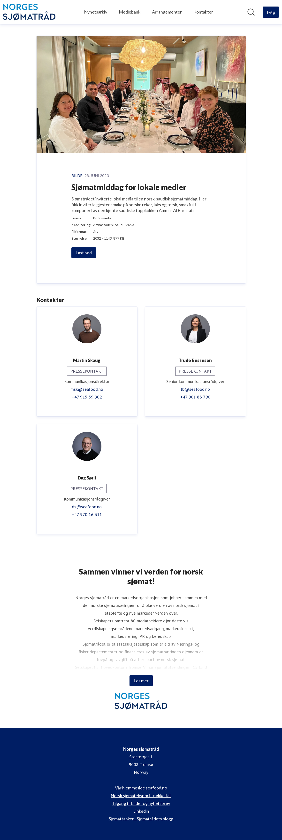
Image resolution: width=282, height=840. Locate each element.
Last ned (84, 252)
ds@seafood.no (87, 506)
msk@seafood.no (86, 389)
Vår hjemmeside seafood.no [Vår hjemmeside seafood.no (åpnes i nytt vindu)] (141, 787)
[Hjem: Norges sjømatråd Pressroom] (29, 12)
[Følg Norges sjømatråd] (271, 12)
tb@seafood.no (195, 389)
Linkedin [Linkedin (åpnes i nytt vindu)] (141, 811)
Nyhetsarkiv (95, 12)
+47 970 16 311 (87, 514)
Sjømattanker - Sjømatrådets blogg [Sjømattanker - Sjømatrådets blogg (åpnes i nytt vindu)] (141, 818)
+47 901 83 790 (195, 397)
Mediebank (129, 12)
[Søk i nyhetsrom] (251, 12)
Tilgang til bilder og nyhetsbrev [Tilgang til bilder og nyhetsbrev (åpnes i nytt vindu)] (141, 803)
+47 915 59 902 (87, 397)
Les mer (141, 680)
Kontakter (203, 12)
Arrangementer (167, 12)
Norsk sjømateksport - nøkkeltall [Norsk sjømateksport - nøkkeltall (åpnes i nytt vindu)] (141, 795)
